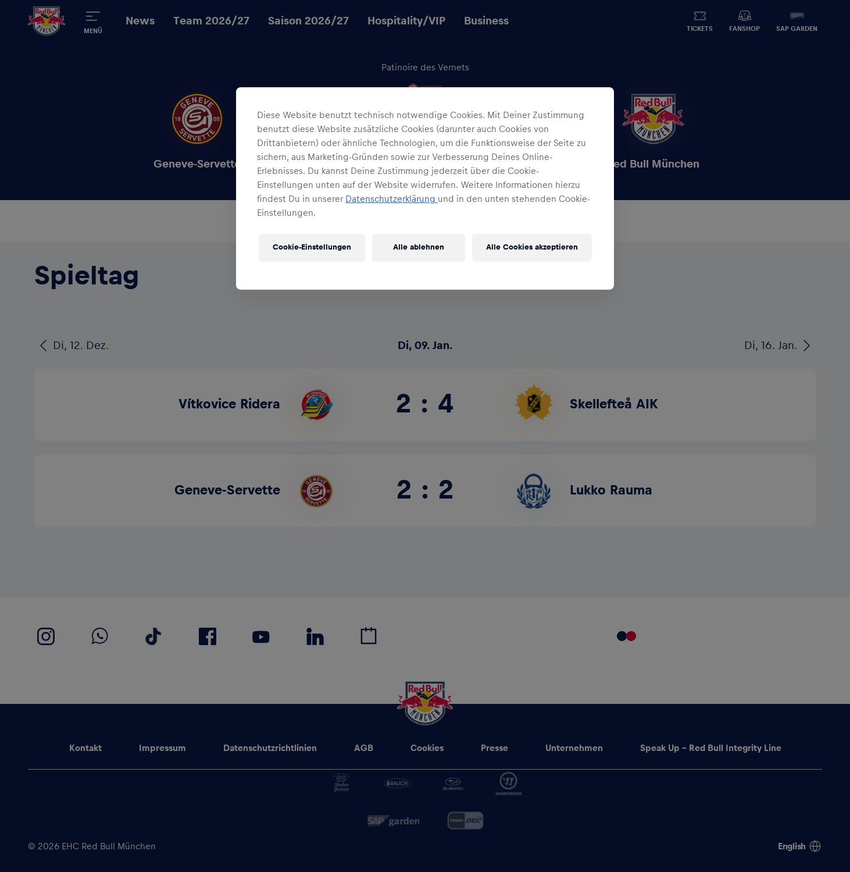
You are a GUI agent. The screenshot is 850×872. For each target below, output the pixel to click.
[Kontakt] (85, 748)
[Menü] (93, 20)
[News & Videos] (561, 220)
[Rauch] (397, 783)
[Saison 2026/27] (308, 21)
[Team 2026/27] (211, 21)
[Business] (486, 21)
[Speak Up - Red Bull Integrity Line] (710, 748)
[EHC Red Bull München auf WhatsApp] (100, 636)
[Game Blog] (279, 220)
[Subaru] (453, 783)
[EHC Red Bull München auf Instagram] (46, 636)
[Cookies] (427, 748)
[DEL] (465, 821)
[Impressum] (162, 748)
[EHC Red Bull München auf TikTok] (153, 636)
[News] (140, 21)
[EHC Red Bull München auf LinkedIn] (315, 636)
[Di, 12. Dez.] (71, 345)
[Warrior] (509, 784)
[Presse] (494, 748)
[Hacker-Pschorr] (341, 784)
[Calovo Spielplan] (368, 636)
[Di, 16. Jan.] (780, 345)
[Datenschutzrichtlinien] (270, 748)
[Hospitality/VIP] (406, 21)
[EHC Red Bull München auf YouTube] (261, 636)
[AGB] (363, 748)
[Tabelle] (459, 220)
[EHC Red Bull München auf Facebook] (207, 636)
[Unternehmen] (574, 748)
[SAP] (393, 821)
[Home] (46, 21)
